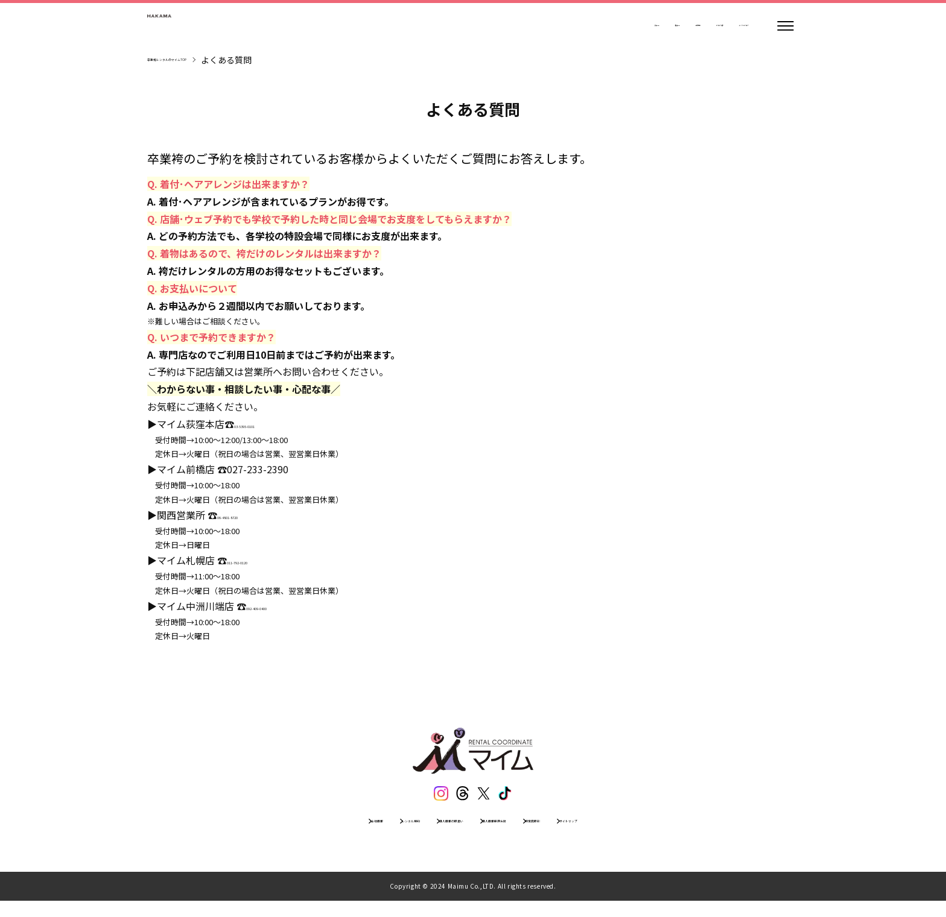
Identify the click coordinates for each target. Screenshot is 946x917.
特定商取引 (595, 832)
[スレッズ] (459, 796)
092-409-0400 (277, 606)
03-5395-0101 (265, 424)
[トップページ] (183, 25)
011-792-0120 (257, 560)
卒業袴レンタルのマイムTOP (202, 59)
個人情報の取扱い (426, 832)
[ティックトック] (514, 796)
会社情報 (279, 832)
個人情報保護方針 (517, 832)
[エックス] (487, 796)
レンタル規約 (344, 832)
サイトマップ (664, 832)
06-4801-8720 (248, 515)
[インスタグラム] (431, 796)
